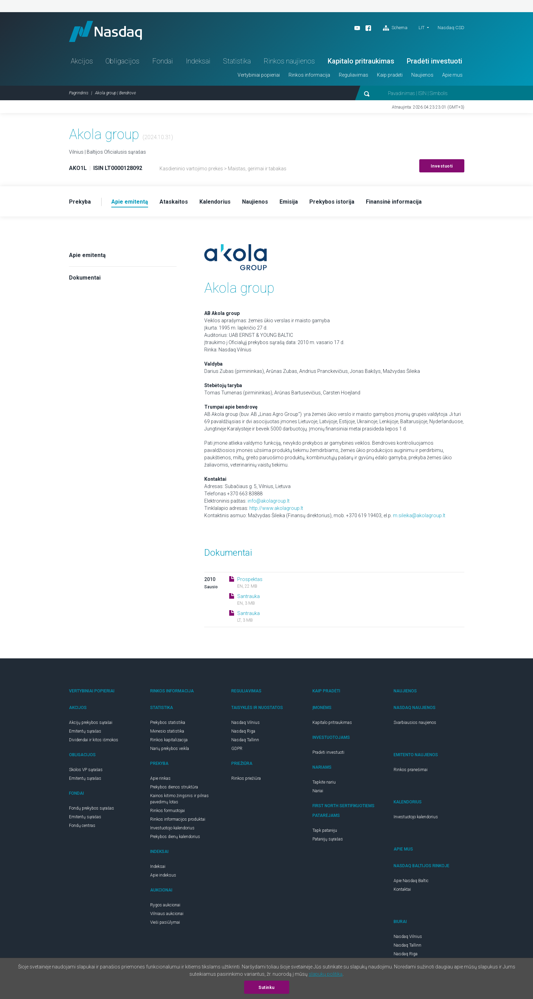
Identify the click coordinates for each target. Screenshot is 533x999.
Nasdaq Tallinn (245, 739)
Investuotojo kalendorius (172, 828)
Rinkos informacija (309, 75)
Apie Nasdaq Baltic (411, 880)
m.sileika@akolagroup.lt (419, 515)
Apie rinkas (160, 778)
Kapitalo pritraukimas (361, 61)
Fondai (162, 61)
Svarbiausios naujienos (415, 722)
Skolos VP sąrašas (86, 769)
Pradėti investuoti (434, 61)
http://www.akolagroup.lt (276, 508)
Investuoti (442, 166)
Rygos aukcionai (165, 905)
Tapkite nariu (324, 782)
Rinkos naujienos (289, 61)
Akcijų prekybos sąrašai (90, 722)
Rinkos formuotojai (167, 810)
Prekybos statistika (167, 722)
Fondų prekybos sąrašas (91, 808)
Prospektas (250, 579)
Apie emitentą (87, 255)
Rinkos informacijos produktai (177, 819)
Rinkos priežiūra (246, 778)
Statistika (237, 61)
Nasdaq (105, 31)
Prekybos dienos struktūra (174, 787)
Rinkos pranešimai (411, 769)
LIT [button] (421, 27)
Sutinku (266, 987)
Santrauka (248, 596)
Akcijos (82, 61)
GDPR (236, 748)
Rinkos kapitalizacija (169, 739)
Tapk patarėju (324, 830)
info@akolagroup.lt (269, 501)
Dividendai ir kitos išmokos (93, 739)
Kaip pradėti (390, 75)
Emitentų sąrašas (85, 731)
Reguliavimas (353, 75)
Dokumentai (85, 277)
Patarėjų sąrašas (327, 839)
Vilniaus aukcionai (166, 913)
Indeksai (198, 61)
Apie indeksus (163, 875)
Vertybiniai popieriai (259, 75)
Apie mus (452, 75)
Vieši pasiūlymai (165, 922)
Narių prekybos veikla (169, 748)
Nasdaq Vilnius (245, 722)
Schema (395, 28)
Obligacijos (122, 61)
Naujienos (422, 75)
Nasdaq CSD (451, 27)
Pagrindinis (78, 93)
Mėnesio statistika (167, 731)
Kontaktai (402, 889)
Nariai (317, 790)
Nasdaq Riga (243, 731)
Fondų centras (82, 825)
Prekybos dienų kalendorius (175, 836)
